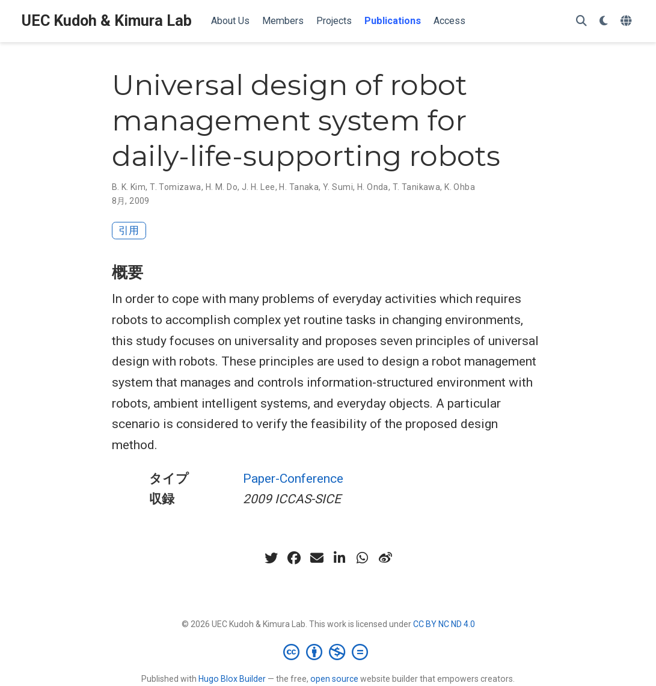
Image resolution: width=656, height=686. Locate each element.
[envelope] (317, 558)
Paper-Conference (293, 478)
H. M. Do (222, 187)
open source (334, 679)
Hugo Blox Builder (232, 679)
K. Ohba (459, 187)
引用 (128, 230)
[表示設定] (603, 21)
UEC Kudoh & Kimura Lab (107, 20)
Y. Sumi (338, 187)
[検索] (581, 21)
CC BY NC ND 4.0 (444, 624)
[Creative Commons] (328, 652)
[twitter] (271, 558)
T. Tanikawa (417, 187)
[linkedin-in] (340, 558)
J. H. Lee (258, 187)
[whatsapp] (363, 558)
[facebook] (294, 558)
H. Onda (372, 187)
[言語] (627, 21)
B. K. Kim (129, 187)
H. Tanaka (299, 187)
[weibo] (385, 558)
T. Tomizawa (175, 187)
